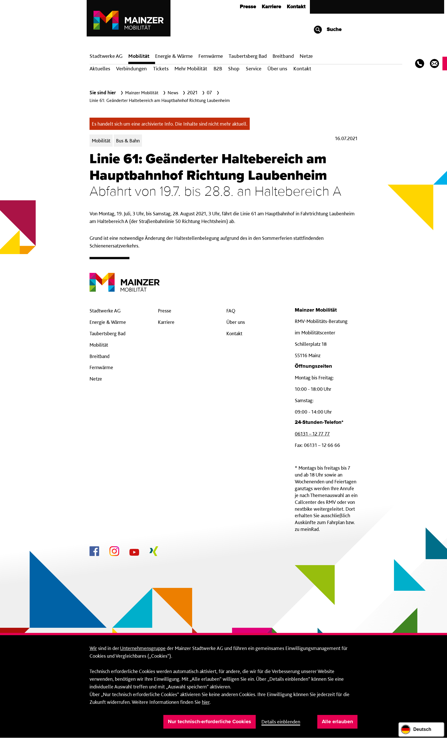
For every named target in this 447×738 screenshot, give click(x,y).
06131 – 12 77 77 (312, 434)
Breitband (99, 356)
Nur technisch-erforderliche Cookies (209, 721)
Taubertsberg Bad (248, 56)
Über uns (277, 68)
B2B (218, 68)
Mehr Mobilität (190, 68)
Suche (327, 29)
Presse (248, 6)
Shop (233, 68)
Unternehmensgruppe (143, 648)
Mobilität (138, 56)
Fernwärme (101, 367)
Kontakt (296, 6)
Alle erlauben (337, 721)
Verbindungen (131, 68)
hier (206, 702)
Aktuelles (100, 68)
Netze (306, 56)
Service (253, 68)
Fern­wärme (210, 56)
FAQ (230, 311)
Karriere (271, 6)
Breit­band (283, 56)
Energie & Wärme (174, 56)
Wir (93, 648)
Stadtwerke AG (106, 56)
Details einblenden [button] (280, 722)
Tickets (160, 68)
